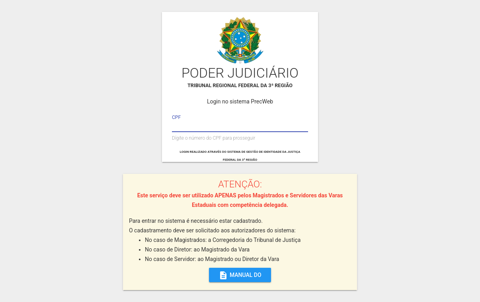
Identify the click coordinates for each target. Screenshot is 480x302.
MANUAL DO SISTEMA (240, 275)
